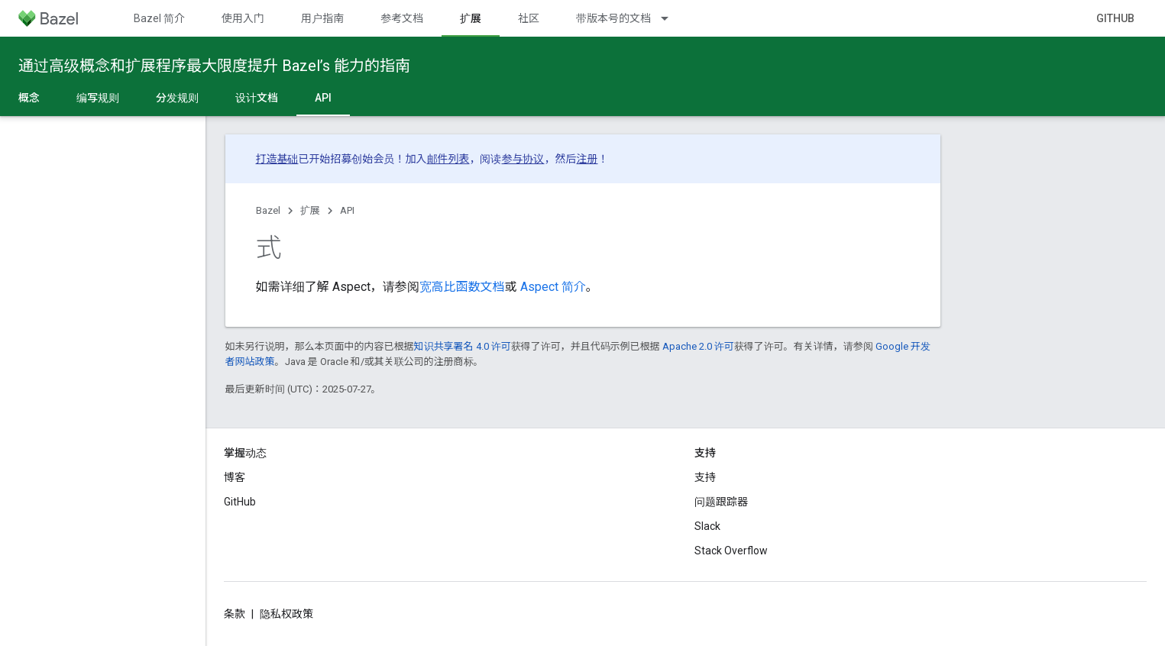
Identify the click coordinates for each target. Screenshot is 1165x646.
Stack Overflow (731, 550)
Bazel (268, 210)
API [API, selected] (323, 98)
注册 (587, 159)
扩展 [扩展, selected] (470, 18)
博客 (234, 477)
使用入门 (243, 18)
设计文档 (256, 98)
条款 (234, 614)
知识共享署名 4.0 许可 (462, 346)
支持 (705, 477)
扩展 (310, 210)
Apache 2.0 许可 (698, 346)
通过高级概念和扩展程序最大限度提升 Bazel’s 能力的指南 (214, 66)
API (347, 210)
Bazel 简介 (159, 18)
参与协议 (523, 159)
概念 (29, 98)
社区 (528, 18)
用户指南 (322, 18)
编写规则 (97, 98)
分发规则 (177, 98)
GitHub (1115, 18)
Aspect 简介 (551, 286)
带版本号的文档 (613, 18)
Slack (707, 526)
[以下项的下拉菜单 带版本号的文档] (671, 18)
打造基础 (277, 159)
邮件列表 (448, 159)
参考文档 (401, 18)
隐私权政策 (286, 614)
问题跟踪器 (721, 502)
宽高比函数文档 (462, 286)
